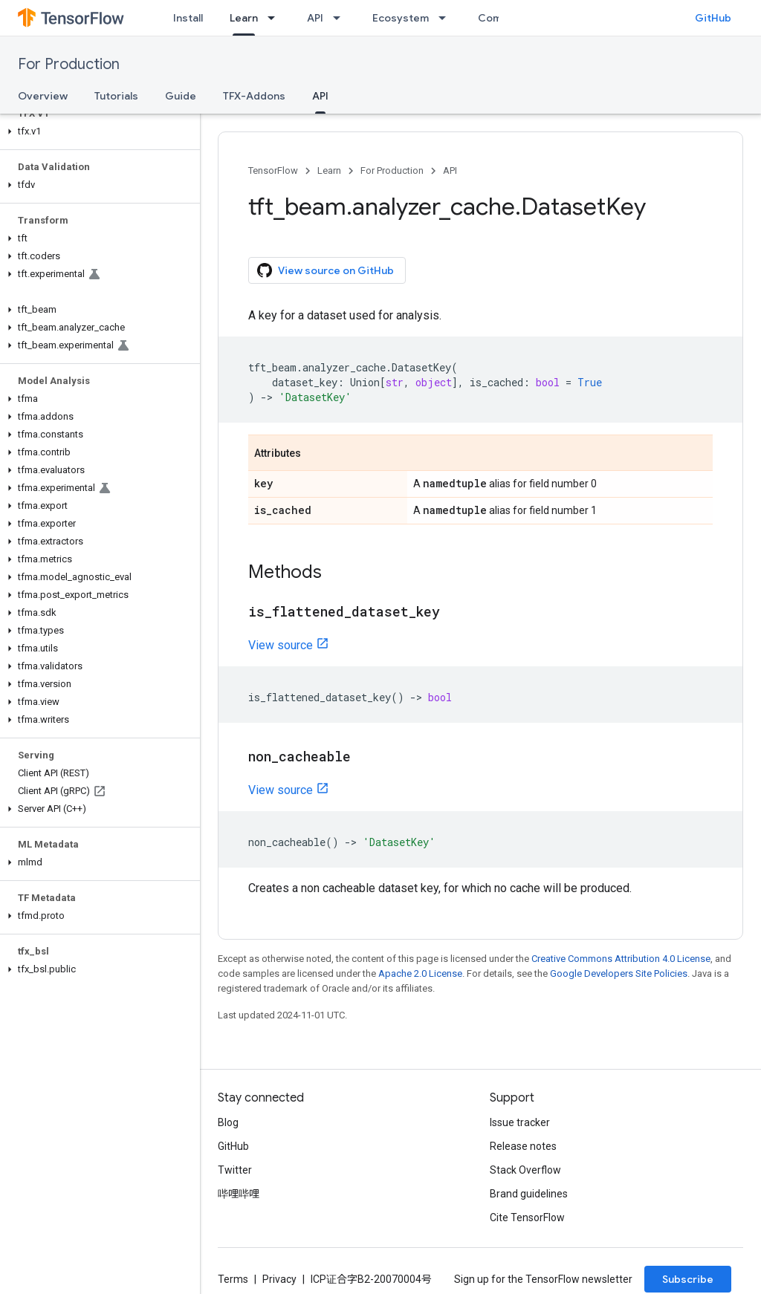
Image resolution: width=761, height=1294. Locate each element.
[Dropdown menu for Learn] (276, 18)
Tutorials (116, 96)
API (315, 18)
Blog (228, 1122)
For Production (69, 64)
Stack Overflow (525, 1170)
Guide (180, 96)
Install (188, 18)
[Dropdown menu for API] (341, 18)
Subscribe (687, 1279)
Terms (233, 1279)
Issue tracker (520, 1122)
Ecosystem (400, 18)
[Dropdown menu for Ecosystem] (446, 18)
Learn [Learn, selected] (244, 18)
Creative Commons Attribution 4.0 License (620, 958)
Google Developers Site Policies (618, 973)
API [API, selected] (320, 96)
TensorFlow (273, 170)
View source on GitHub (325, 270)
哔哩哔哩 (238, 1194)
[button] (97, 131)
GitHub (713, 18)
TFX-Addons (254, 96)
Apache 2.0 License (420, 973)
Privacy (279, 1279)
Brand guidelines (529, 1194)
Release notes (523, 1146)
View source (280, 645)
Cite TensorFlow (527, 1217)
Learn (329, 170)
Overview (43, 96)
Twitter (235, 1170)
